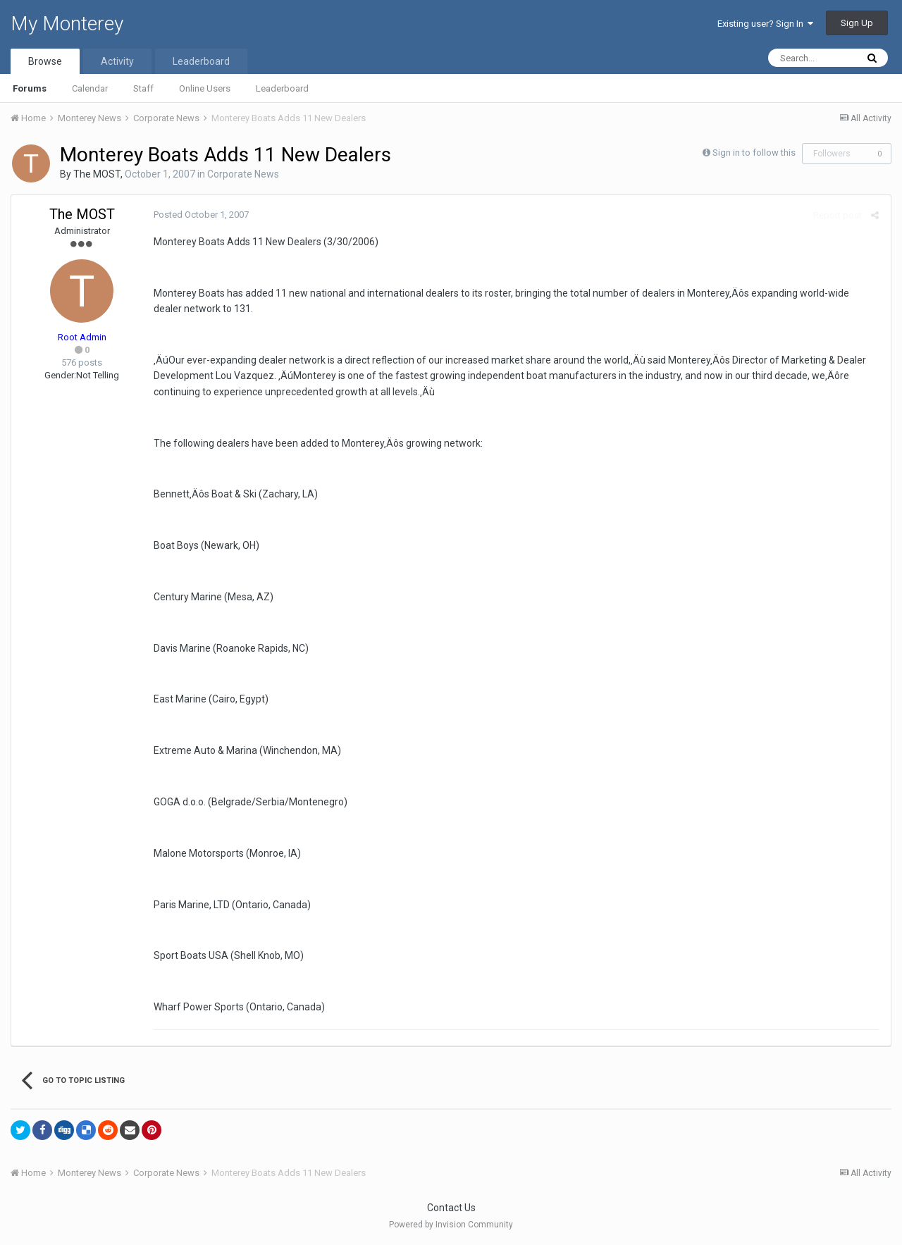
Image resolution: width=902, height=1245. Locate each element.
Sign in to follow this (754, 152)
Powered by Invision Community (451, 1224)
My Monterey (67, 23)
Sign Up (857, 23)
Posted (199, 214)
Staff (143, 88)
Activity (117, 61)
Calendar (90, 88)
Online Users (204, 88)
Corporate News (243, 174)
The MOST (97, 174)
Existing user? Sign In (765, 23)
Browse (45, 61)
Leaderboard (282, 88)
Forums (30, 88)
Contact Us (451, 1207)
